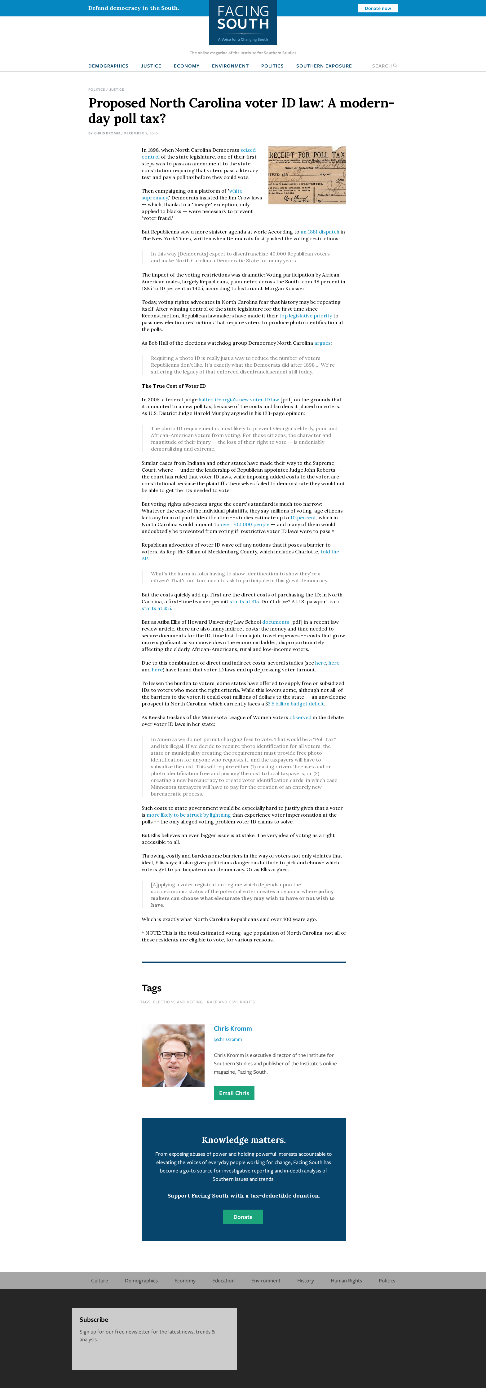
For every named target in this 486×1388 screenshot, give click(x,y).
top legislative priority (305, 315)
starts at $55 (156, 608)
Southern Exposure (324, 66)
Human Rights (346, 1280)
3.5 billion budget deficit (296, 704)
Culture (99, 1280)
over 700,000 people (245, 524)
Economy (187, 66)
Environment (230, 66)
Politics (272, 66)
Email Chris (234, 1093)
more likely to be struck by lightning (189, 815)
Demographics (108, 66)
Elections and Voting (178, 1002)
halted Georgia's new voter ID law (239, 399)
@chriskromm (228, 1039)
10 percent (303, 517)
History (305, 1280)
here (320, 663)
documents (275, 622)
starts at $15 (244, 601)
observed (300, 717)
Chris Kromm (107, 133)
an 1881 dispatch (320, 232)
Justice (151, 66)
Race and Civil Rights (231, 1002)
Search (385, 66)
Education (223, 1280)
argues (322, 343)
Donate (243, 1217)
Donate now (378, 8)
